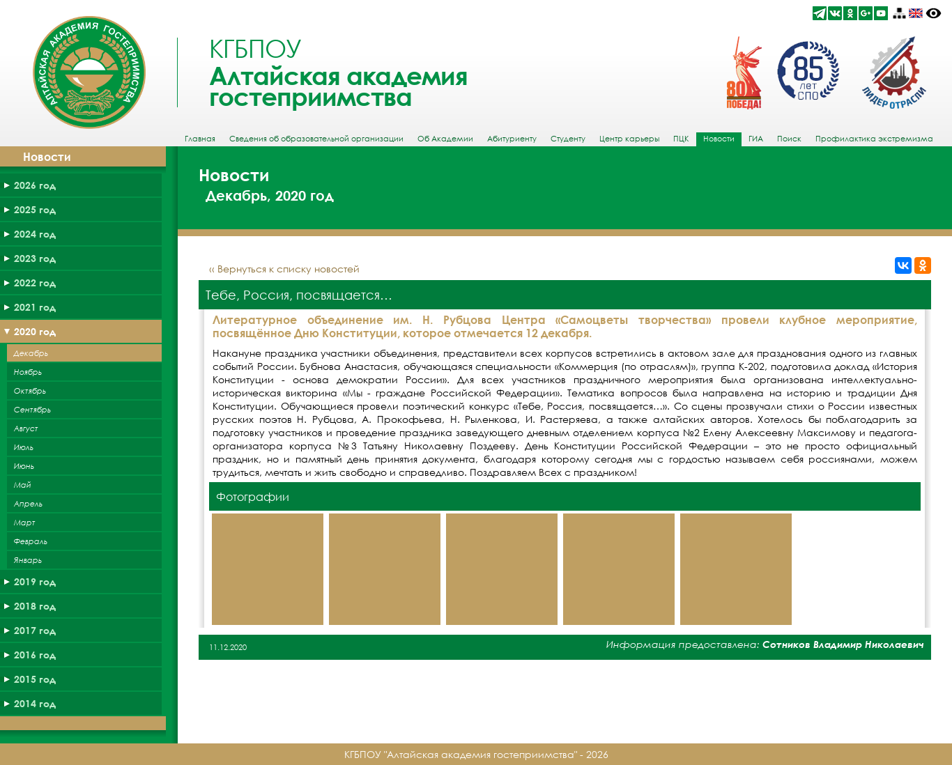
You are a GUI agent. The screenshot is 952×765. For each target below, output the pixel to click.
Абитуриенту (512, 138)
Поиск (789, 138)
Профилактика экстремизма (874, 138)
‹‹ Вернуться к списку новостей (284, 268)
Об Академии (445, 138)
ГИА (755, 138)
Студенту (568, 138)
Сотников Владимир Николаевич (843, 644)
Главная (200, 138)
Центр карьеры (629, 138)
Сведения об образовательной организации (316, 138)
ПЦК (681, 138)
